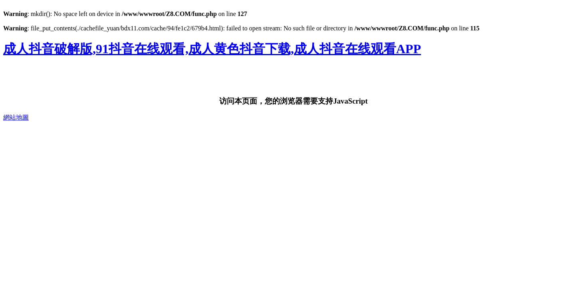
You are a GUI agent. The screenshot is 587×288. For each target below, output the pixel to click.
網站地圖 (16, 117)
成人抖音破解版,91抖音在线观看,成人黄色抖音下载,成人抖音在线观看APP (212, 49)
